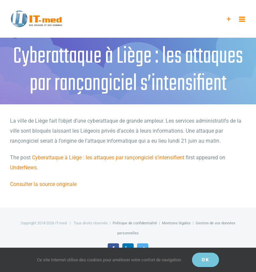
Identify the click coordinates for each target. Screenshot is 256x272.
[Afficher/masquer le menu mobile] (242, 19)
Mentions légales (176, 223)
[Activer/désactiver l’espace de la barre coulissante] (228, 19)
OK (205, 259)
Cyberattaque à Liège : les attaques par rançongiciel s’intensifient (108, 157)
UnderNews (23, 167)
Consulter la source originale (43, 184)
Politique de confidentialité (135, 223)
